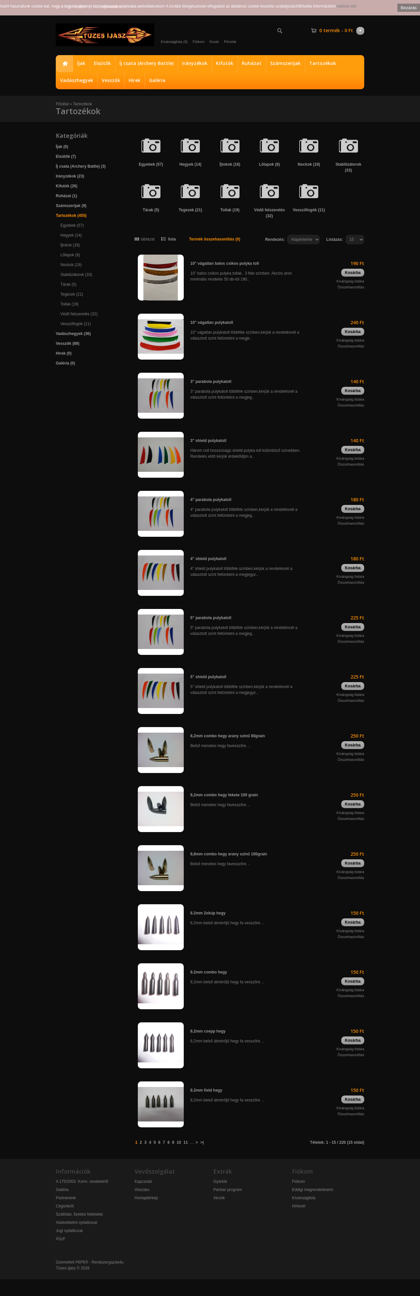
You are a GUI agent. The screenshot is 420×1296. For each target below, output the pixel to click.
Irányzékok (194, 63)
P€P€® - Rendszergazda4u (99, 1262)
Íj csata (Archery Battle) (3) (81, 166)
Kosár (214, 42)
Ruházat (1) (66, 196)
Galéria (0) (65, 363)
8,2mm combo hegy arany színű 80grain (227, 736)
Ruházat (252, 63)
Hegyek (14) (71, 235)
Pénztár (230, 42)
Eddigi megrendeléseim (312, 1189)
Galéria (157, 80)
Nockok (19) (71, 264)
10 (179, 1142)
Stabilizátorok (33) (76, 274)
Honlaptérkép (146, 1198)
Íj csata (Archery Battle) (146, 63)
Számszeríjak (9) (71, 205)
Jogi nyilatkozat (69, 1230)
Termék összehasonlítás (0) (214, 239)
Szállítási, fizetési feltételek (79, 1214)
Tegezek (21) (71, 294)
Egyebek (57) (72, 225)
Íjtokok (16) (70, 245)
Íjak (81, 63)
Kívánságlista (303, 1198)
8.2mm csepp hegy (207, 1031)
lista (172, 239)
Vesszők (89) (67, 343)
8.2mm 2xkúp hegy (207, 913)
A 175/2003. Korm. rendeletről (82, 1181)
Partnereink (66, 1198)
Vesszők (111, 80)
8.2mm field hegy (206, 1090)
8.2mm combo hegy (208, 972)
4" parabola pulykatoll (210, 499)
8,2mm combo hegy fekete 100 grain (224, 795)
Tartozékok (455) (71, 215)
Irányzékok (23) (70, 176)
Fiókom (198, 42)
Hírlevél (298, 1206)
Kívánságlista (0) (174, 42)
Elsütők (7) (66, 156)
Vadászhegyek (76, 80)
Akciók (219, 1198)
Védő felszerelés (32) (78, 314)
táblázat (148, 239)
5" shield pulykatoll (208, 677)
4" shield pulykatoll (208, 558)
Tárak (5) (68, 284)
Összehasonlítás (351, 287)
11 (185, 1142)
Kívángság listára (350, 281)
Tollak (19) (69, 304)
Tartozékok (322, 63)
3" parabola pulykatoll (210, 381)
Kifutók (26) (66, 186)
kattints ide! (347, 6)
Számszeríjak (285, 63)
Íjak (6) (62, 146)
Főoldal (64, 63)
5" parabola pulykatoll (210, 618)
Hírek (134, 80)
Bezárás (409, 7)
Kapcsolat (143, 1181)
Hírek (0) (64, 353)
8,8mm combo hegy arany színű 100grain (228, 854)
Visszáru (142, 1189)
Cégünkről (65, 1206)
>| (202, 1142)
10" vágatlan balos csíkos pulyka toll (224, 263)
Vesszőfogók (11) (75, 324)
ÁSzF (60, 1239)
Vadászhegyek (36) (73, 333)
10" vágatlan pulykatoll (211, 322)
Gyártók (220, 1181)
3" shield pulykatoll (208, 440)
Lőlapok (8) (70, 255)
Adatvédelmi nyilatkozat (76, 1222)
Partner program (227, 1189)
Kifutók (224, 63)
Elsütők (102, 63)
